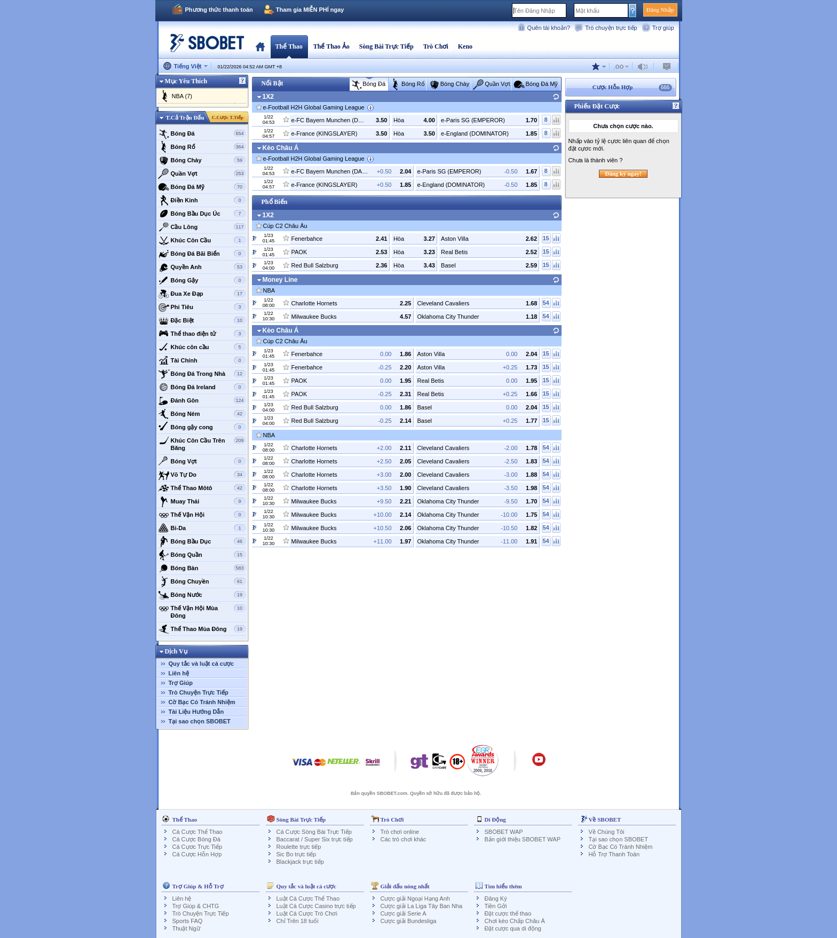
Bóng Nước (202, 595)
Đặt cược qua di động (513, 928)
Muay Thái (202, 501)
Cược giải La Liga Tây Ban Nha (422, 906)
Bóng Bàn (202, 568)
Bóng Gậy (202, 280)
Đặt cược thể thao (508, 913)
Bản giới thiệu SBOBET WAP (523, 839)
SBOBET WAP (504, 832)
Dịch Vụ (176, 651)
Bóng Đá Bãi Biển (202, 253)
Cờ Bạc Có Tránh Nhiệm (202, 702)
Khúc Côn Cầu (202, 240)
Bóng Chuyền (202, 581)
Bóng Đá (202, 133)
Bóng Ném (202, 414)
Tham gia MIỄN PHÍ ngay (310, 9)
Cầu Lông (202, 227)
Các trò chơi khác (404, 839)
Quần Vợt (202, 173)
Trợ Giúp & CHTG (195, 906)
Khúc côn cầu (202, 347)
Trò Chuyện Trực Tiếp (198, 692)
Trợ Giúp (181, 683)
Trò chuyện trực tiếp (611, 28)
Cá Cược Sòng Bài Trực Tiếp (314, 832)
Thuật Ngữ (186, 928)
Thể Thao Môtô (202, 488)
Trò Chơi (435, 46)
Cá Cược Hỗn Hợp (197, 854)
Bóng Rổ (202, 147)
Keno (465, 46)
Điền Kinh (202, 200)
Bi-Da (202, 528)
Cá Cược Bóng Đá (196, 839)
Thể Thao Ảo (331, 46)
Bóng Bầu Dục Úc (202, 213)
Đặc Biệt (202, 320)
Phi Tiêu (202, 307)
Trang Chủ (260, 46)
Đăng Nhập (660, 9)
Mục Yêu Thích (186, 81)
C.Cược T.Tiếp (227, 117)
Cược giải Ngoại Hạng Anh (415, 898)
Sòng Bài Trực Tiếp (386, 46)
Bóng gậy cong (202, 427)
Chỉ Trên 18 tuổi (298, 921)
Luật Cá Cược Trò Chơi (307, 913)
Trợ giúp (663, 28)
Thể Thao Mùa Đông (202, 629)
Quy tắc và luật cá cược (201, 663)
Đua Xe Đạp (202, 293)
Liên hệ (179, 673)
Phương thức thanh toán (219, 9)
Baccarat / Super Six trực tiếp (315, 839)
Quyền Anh (202, 267)
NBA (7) (182, 96)
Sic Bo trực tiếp (297, 854)
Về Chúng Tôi (607, 832)
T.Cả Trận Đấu (184, 117)
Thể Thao (289, 46)
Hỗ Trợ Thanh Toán (614, 854)
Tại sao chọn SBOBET (200, 721)
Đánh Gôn (202, 400)
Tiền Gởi (496, 906)
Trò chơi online (400, 832)
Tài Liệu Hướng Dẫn (196, 711)
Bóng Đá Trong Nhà (202, 374)
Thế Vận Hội (202, 515)
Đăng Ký (496, 898)
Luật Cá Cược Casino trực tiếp (316, 906)
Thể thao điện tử (202, 334)
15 (545, 238)
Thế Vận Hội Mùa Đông (202, 610)
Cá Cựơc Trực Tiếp (197, 847)
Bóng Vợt (202, 461)
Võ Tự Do (202, 474)
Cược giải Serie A (404, 913)
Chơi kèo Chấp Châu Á (515, 921)
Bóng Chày (202, 160)
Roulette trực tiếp (299, 847)
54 (545, 302)
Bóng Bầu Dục (202, 541)
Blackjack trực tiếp (300, 861)
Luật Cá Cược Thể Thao (308, 898)
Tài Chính (202, 360)
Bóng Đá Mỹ (202, 187)
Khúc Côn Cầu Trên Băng (202, 443)
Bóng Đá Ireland (202, 387)
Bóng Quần (202, 555)
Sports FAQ (187, 921)
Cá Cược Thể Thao (197, 832)
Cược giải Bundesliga (409, 921)
